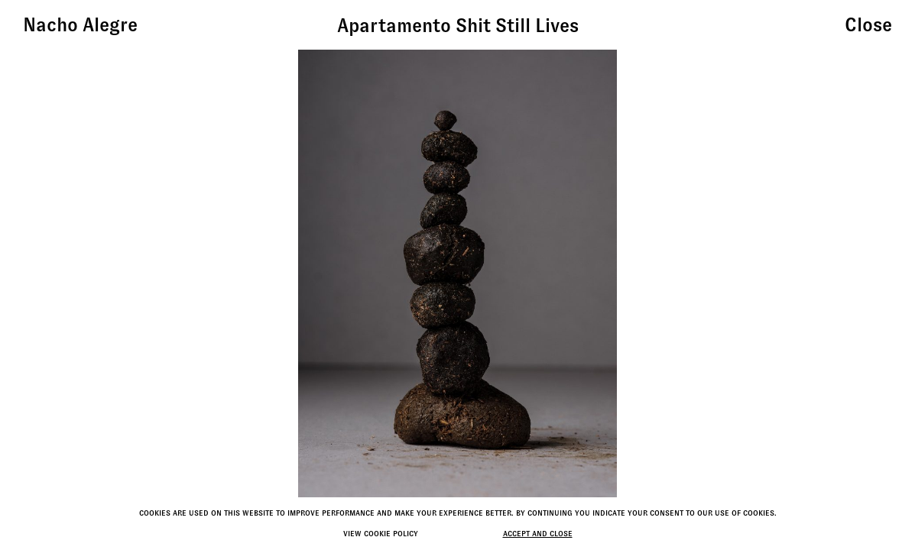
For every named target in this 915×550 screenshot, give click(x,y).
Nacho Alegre (80, 25)
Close (868, 25)
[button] (778, 275)
